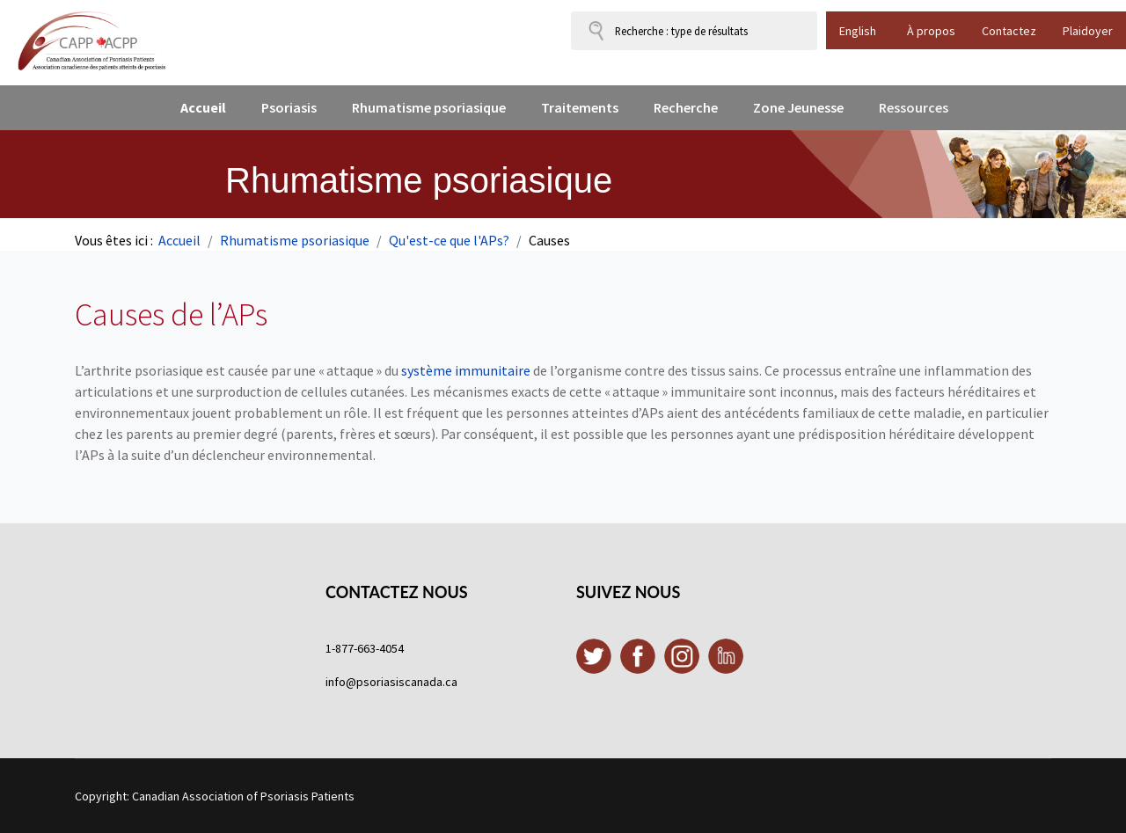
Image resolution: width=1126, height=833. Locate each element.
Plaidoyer (1088, 31)
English (857, 31)
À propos (931, 31)
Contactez (1009, 31)
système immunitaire (465, 370)
